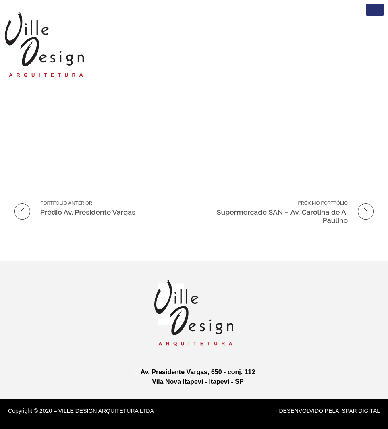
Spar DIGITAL (361, 411)
